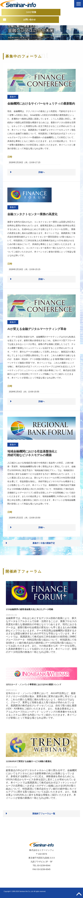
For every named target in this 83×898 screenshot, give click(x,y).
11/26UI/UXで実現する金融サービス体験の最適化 (29, 761)
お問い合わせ (29, 19)
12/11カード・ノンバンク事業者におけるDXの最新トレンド (33, 684)
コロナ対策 (31, 12)
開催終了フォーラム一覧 (43, 813)
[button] (78, 4)
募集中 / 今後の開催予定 (44, 543)
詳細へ (41, 172)
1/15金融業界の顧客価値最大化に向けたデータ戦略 (29, 609)
